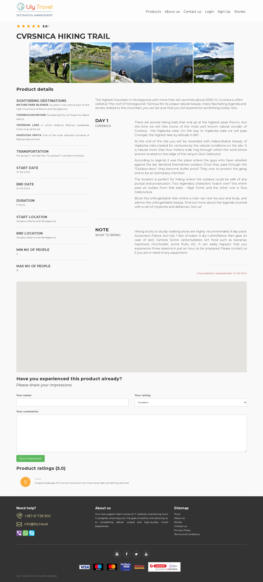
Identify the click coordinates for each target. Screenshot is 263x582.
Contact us (192, 12)
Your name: (24, 395)
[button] (197, 298)
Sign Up (224, 12)
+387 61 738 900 (37, 516)
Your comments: (27, 411)
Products (153, 12)
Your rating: (143, 395)
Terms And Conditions (187, 534)
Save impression (30, 458)
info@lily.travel (36, 524)
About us (172, 12)
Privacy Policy (182, 530)
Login (209, 12)
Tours (177, 513)
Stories (239, 12)
